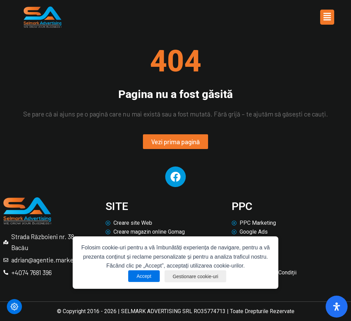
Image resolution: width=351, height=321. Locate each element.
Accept (143, 276)
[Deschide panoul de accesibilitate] (337, 307)
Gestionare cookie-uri (195, 276)
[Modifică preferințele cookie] (14, 306)
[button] (327, 17)
